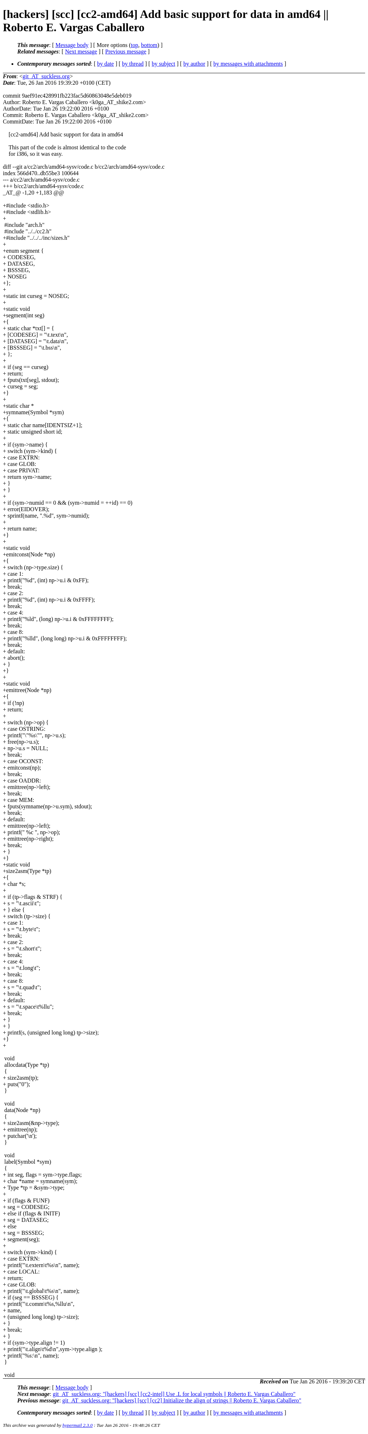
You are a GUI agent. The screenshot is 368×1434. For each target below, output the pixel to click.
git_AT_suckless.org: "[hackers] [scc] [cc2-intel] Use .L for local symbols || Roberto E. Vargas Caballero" (174, 1394)
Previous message (125, 51)
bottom (149, 45)
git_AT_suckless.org (46, 76)
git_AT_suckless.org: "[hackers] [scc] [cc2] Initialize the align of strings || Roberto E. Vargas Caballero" (181, 1400)
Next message (81, 51)
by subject (163, 64)
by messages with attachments (248, 64)
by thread (133, 64)
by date (105, 64)
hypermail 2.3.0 (78, 1425)
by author (194, 64)
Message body (71, 45)
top (134, 45)
